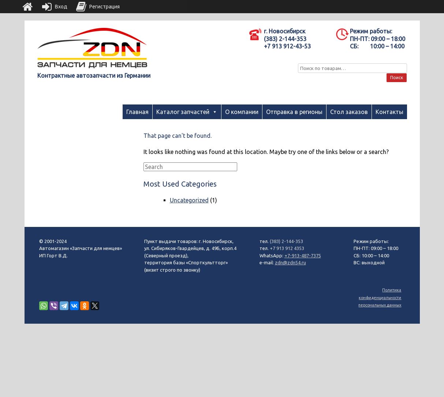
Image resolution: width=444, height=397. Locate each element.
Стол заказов (349, 112)
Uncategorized (189, 200)
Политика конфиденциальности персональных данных (379, 297)
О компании (241, 112)
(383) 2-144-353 (286, 241)
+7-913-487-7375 (302, 255)
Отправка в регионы (294, 112)
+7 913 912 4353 (287, 248)
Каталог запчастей (182, 112)
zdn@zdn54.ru (290, 262)
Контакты (389, 112)
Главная (137, 112)
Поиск (396, 77)
